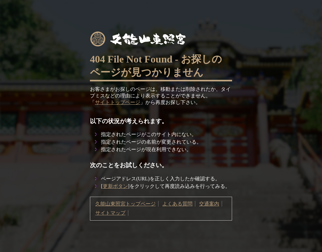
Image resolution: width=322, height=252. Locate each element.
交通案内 (209, 203)
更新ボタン (115, 186)
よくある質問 (177, 203)
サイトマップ (110, 213)
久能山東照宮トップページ (125, 203)
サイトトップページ (117, 102)
